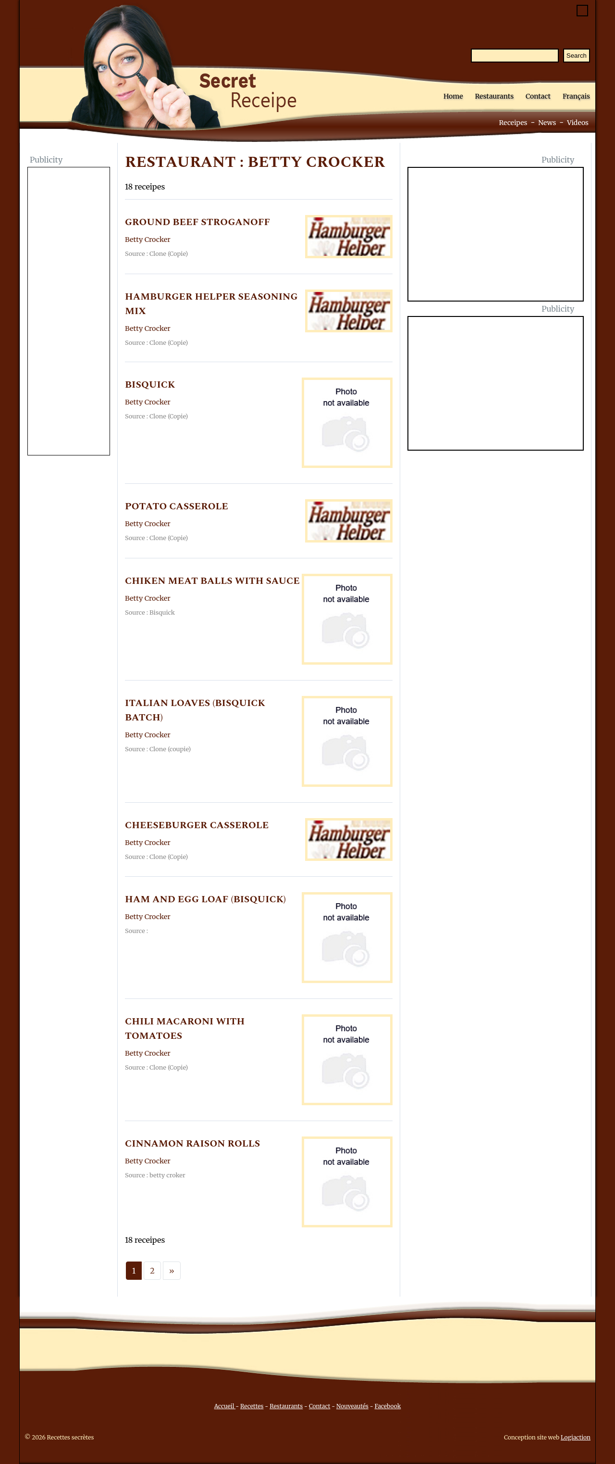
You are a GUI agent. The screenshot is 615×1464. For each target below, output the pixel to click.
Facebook (388, 1406)
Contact (538, 96)
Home (453, 96)
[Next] (172, 1271)
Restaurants (494, 96)
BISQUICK (150, 385)
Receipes (513, 122)
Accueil (225, 1406)
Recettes (251, 1406)
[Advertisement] (68, 312)
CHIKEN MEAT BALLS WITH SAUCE (212, 581)
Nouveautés (352, 1406)
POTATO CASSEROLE (176, 506)
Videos (578, 122)
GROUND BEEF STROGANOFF (197, 222)
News (547, 122)
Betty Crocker (148, 239)
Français (576, 96)
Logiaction (575, 1437)
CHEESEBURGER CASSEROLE (197, 825)
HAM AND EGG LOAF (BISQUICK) (205, 899)
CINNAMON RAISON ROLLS (192, 1143)
